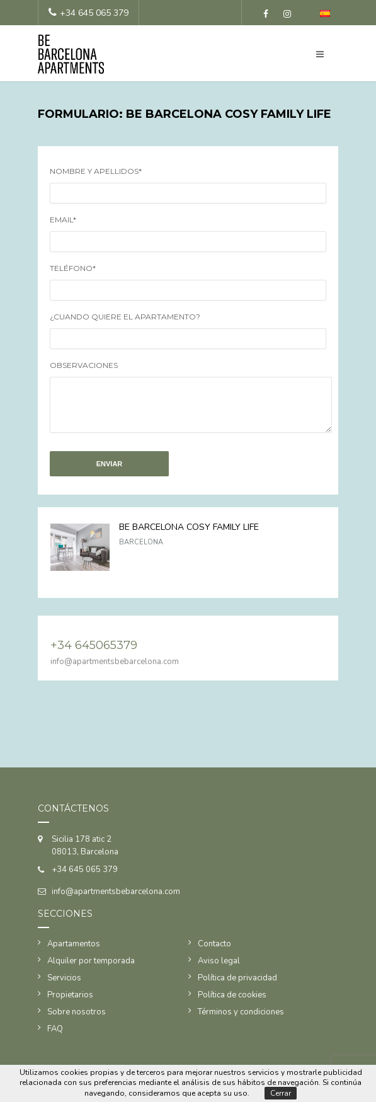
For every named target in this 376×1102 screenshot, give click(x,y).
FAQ (55, 1038)
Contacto (214, 953)
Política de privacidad (237, 987)
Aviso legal (219, 970)
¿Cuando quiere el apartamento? (125, 316)
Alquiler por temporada (91, 970)
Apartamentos (73, 953)
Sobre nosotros (76, 1021)
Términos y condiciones (241, 1021)
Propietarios (70, 1004)
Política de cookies (232, 1004)
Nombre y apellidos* (96, 171)
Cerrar (280, 1093)
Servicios (64, 987)
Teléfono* (73, 268)
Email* (63, 219)
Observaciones (84, 365)
